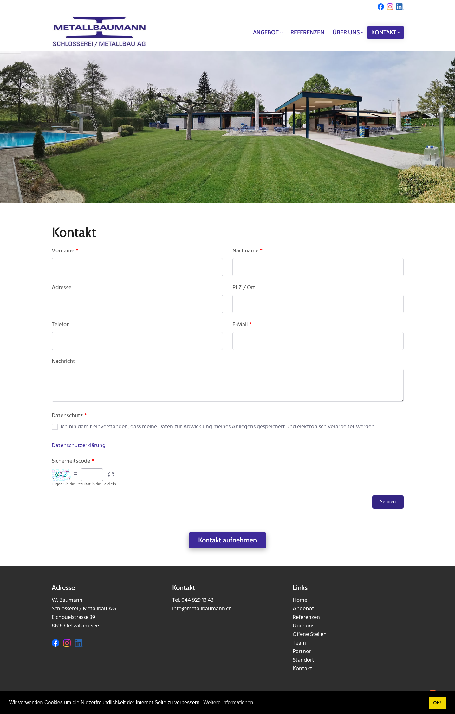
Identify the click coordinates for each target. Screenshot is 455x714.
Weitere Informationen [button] (228, 702)
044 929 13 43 (197, 600)
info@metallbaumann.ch (202, 608)
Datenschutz (69, 416)
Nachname (247, 251)
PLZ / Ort (243, 288)
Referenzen (306, 617)
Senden (388, 502)
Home (300, 600)
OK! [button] (437, 702)
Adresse (61, 288)
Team (299, 643)
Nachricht (63, 362)
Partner (302, 651)
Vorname (65, 251)
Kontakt (302, 668)
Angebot (303, 608)
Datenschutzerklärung (79, 445)
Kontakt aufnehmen (227, 540)
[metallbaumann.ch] (99, 32)
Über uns (303, 626)
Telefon (61, 325)
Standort (303, 660)
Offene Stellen (310, 634)
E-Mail (242, 325)
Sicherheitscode (73, 461)
